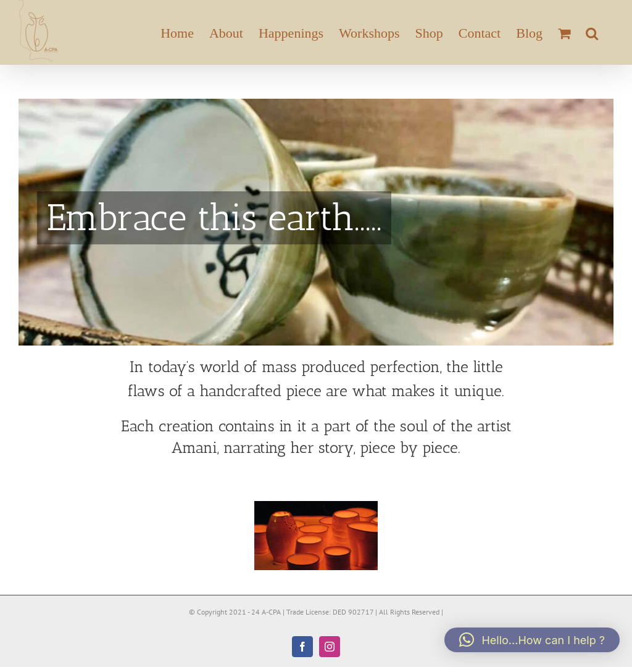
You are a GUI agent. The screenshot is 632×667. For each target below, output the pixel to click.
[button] (592, 32)
